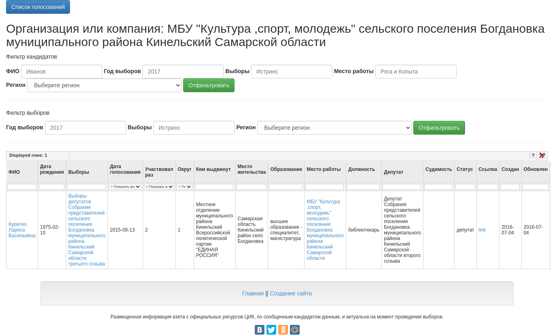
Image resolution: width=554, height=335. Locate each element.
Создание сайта (291, 293)
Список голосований (38, 7)
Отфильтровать (208, 85)
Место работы (354, 71)
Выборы (237, 71)
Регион (15, 85)
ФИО (12, 71)
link (482, 230)
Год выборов (122, 71)
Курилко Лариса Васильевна (22, 229)
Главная (253, 293)
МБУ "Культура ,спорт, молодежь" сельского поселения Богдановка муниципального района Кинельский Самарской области (325, 230)
